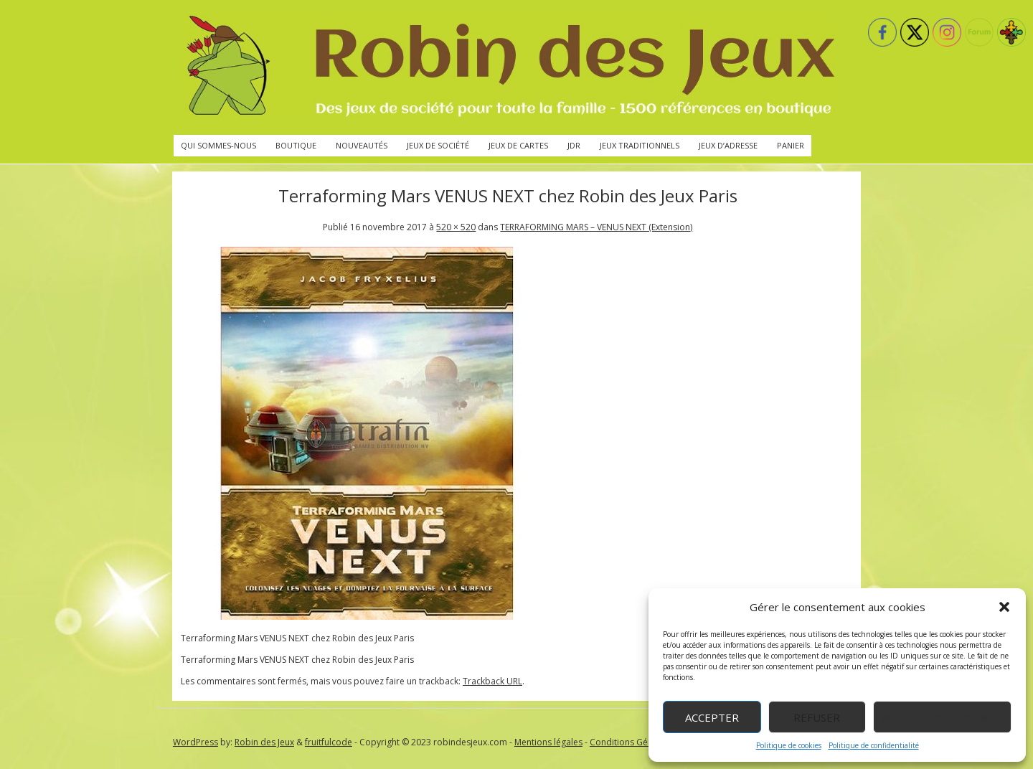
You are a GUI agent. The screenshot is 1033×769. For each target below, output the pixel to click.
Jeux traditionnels (639, 145)
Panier (790, 145)
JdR (573, 145)
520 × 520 (456, 227)
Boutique (295, 145)
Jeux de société (438, 145)
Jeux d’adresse (728, 145)
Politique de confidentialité (874, 745)
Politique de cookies (788, 745)
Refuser (816, 717)
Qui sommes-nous (218, 145)
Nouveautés (361, 145)
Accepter (712, 717)
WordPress (195, 742)
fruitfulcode (328, 742)
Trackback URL (492, 681)
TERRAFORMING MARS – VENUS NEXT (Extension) (596, 227)
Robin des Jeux (264, 742)
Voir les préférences (942, 717)
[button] (1004, 607)
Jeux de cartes (518, 145)
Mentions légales (548, 742)
